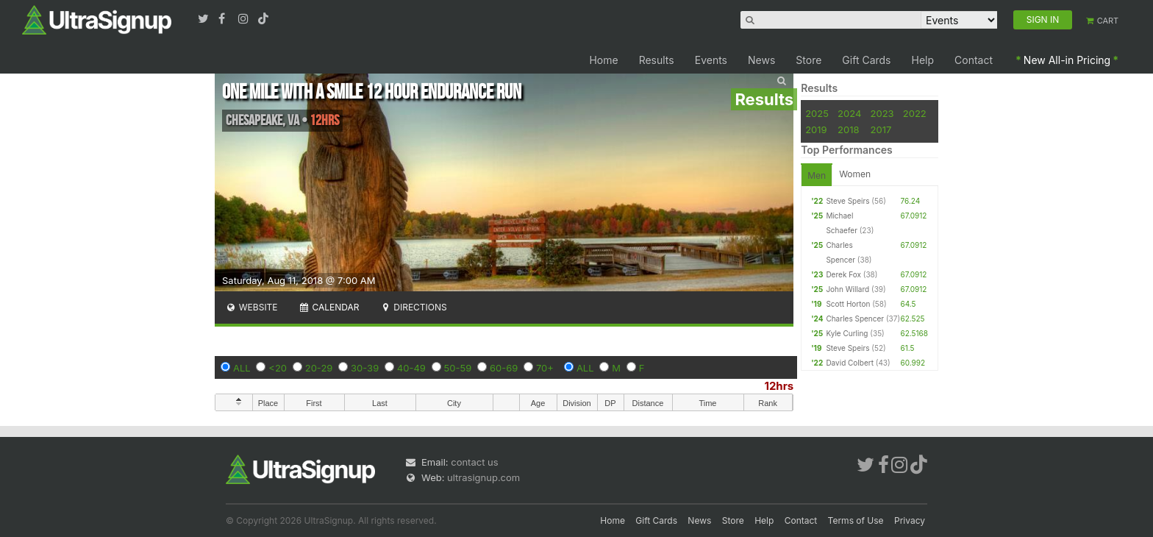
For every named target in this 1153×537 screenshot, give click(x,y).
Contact (973, 60)
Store (808, 60)
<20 (277, 368)
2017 (881, 129)
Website (251, 307)
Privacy (909, 520)
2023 (882, 113)
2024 (849, 113)
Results (656, 60)
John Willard (847, 289)
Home (603, 60)
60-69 (504, 368)
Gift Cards (866, 60)
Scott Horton (848, 303)
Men (816, 175)
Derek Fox (843, 274)
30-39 (365, 368)
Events (711, 60)
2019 (816, 129)
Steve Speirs (847, 200)
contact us (474, 462)
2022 (915, 113)
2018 (848, 129)
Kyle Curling (847, 333)
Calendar (329, 307)
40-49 (411, 368)
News (761, 60)
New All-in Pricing (1067, 60)
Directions (412, 307)
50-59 (458, 368)
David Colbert (850, 362)
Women (855, 173)
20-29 (319, 368)
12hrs (778, 386)
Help (923, 60)
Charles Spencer (855, 318)
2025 (817, 113)
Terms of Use (856, 520)
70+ (545, 368)
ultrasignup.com (483, 477)
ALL (242, 368)
